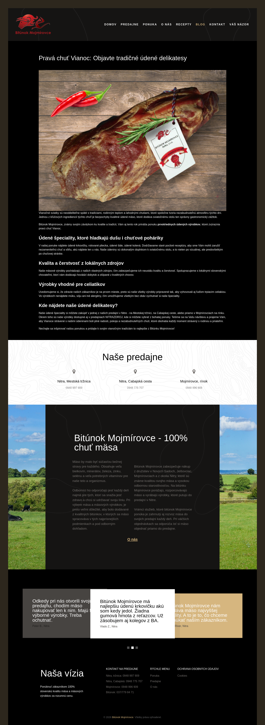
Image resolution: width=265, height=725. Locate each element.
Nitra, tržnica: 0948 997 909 (122, 675)
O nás (132, 539)
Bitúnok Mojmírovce (122, 717)
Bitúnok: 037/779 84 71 (120, 692)
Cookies (182, 675)
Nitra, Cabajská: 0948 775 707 (124, 681)
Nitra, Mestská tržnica (74, 381)
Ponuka (154, 675)
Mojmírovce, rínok (194, 381)
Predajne (155, 681)
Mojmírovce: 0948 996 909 (122, 686)
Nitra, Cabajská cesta (135, 381)
